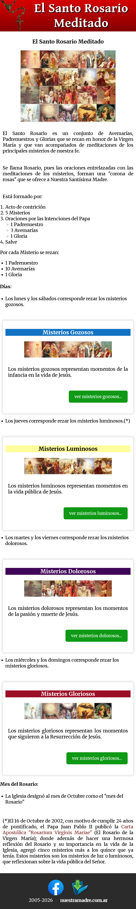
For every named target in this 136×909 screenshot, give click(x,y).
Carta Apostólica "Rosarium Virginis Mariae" (68, 830)
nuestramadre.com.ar (83, 900)
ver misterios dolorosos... (96, 635)
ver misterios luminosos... (95, 513)
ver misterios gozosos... (98, 396)
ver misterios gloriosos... (97, 758)
